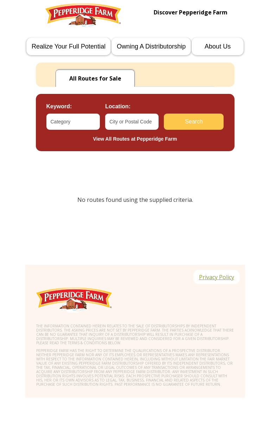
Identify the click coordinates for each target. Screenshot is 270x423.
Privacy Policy (216, 277)
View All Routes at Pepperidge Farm (135, 139)
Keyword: (59, 106)
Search (194, 121)
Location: (117, 106)
